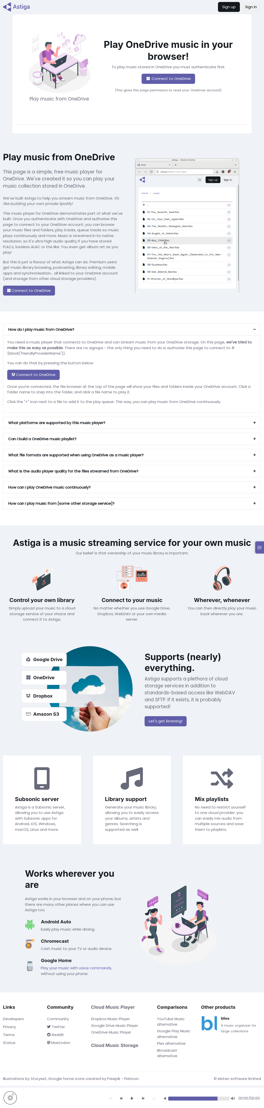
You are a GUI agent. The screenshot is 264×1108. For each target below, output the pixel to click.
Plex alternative (171, 1043)
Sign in (251, 6)
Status (9, 1042)
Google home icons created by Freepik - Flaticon (93, 1078)
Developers (13, 1018)
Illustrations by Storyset (25, 1078)
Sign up (229, 6)
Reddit (55, 1034)
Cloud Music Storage (114, 1045)
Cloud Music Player (113, 1007)
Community (58, 1018)
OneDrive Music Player (111, 1032)
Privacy (9, 1026)
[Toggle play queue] (259, 547)
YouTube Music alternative (171, 1021)
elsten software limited (239, 1078)
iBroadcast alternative (167, 1053)
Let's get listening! (165, 721)
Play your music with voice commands (76, 968)
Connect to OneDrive (168, 78)
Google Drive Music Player (114, 1025)
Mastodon (58, 1042)
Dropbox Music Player (110, 1018)
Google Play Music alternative (173, 1033)
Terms (9, 1034)
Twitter (56, 1026)
